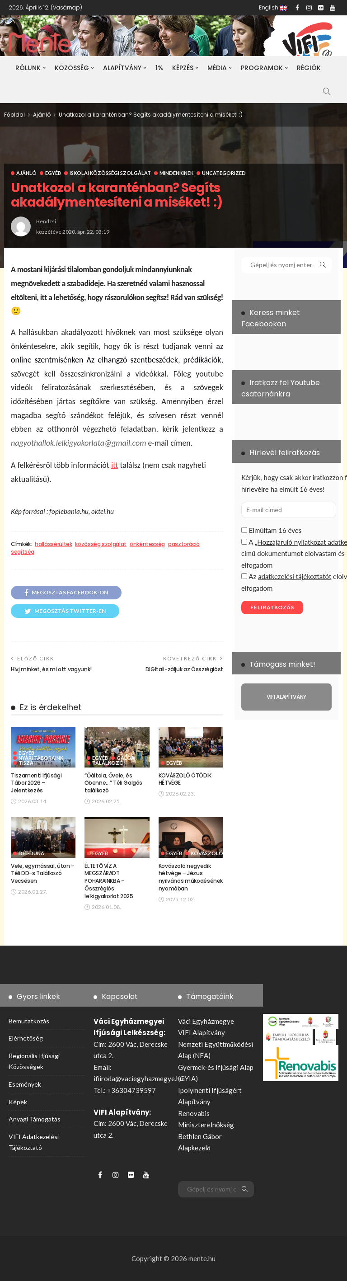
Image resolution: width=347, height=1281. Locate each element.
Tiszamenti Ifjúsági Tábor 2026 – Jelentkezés (36, 783)
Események (25, 1084)
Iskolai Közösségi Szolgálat (110, 172)
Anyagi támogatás (35, 1119)
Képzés (182, 67)
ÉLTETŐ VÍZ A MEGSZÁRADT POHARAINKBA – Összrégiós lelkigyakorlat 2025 (108, 881)
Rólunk (28, 67)
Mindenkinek (176, 172)
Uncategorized (224, 172)
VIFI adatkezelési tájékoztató (34, 1142)
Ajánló (26, 172)
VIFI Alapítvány (201, 1032)
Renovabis (194, 1113)
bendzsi (46, 221)
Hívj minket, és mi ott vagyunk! (51, 669)
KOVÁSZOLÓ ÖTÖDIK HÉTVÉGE (185, 779)
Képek (18, 1102)
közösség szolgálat (101, 544)
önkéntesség (147, 544)
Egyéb (53, 172)
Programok (262, 67)
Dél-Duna (31, 853)
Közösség (72, 67)
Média (217, 67)
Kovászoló (207, 853)
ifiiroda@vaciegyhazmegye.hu (138, 1078)
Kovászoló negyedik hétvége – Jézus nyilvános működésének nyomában (191, 877)
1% (159, 67)
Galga (126, 757)
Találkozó (108, 762)
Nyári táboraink (41, 757)
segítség (22, 552)
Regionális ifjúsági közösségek (34, 1061)
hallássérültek (53, 544)
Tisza (26, 762)
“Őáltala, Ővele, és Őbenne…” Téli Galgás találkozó (113, 783)
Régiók (309, 67)
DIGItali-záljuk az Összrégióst (184, 669)
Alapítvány (122, 67)
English (273, 7)
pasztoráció (184, 544)
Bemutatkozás (29, 1021)
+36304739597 (131, 1090)
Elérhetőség (26, 1038)
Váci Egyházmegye (206, 1021)
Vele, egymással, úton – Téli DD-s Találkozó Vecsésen (43, 873)
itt (114, 465)
